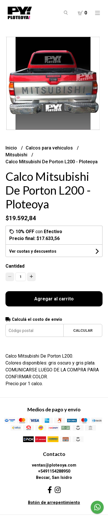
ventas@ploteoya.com (54, 465)
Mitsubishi (17, 155)
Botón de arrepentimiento (54, 502)
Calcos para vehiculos (50, 148)
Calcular (82, 330)
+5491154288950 (54, 471)
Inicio (11, 148)
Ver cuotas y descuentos (32, 251)
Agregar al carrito (54, 299)
